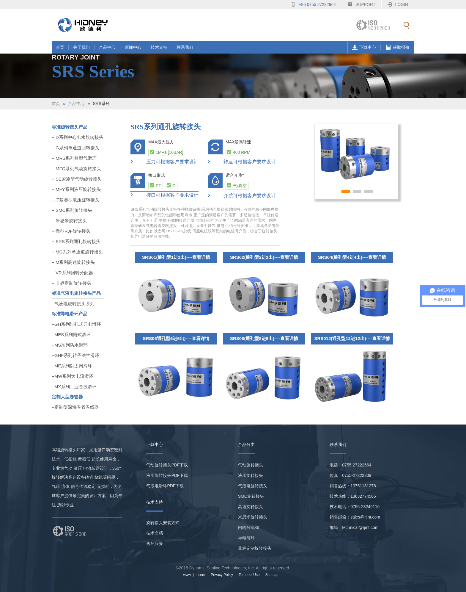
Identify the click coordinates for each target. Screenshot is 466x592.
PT (155, 185)
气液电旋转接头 (252, 485)
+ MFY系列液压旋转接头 (76, 189)
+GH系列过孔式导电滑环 (76, 324)
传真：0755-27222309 (350, 475)
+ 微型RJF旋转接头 (71, 231)
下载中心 (365, 47)
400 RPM (238, 152)
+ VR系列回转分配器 (72, 272)
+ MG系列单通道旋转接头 (77, 251)
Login (401, 4)
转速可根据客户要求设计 (241, 161)
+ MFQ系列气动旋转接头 (76, 168)
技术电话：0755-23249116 (355, 506)
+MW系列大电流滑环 (72, 376)
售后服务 (154, 543)
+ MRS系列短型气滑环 (74, 158)
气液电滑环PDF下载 (165, 485)
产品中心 (107, 47)
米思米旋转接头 (252, 517)
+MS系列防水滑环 (70, 344)
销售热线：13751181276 (353, 485)
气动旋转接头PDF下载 (167, 465)
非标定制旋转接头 (254, 548)
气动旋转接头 (250, 465)
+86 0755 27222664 (317, 4)
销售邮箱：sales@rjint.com (355, 517)
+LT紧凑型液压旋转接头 (75, 199)
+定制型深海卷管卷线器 (75, 407)
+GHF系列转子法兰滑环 (75, 355)
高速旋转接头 (250, 506)
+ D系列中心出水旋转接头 (77, 137)
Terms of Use (249, 575)
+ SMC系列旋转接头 (72, 210)
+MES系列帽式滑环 (71, 334)
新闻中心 (133, 47)
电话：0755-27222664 (350, 465)
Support (365, 4)
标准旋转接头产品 (69, 126)
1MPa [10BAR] (166, 152)
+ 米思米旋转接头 (69, 220)
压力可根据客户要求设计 (164, 161)
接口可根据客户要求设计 (164, 195)
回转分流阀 (248, 527)
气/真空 (237, 185)
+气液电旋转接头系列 (73, 303)
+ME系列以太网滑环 (72, 365)
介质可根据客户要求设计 (241, 195)
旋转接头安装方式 (163, 522)
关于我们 (81, 47)
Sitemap (271, 575)
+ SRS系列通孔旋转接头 (76, 241)
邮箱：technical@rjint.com (354, 527)
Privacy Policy (222, 575)
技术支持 (159, 47)
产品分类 (246, 444)
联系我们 (185, 47)
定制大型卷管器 (67, 396)
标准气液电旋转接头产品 (76, 293)
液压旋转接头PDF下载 (167, 475)
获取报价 (399, 47)
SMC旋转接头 (251, 496)
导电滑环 (246, 537)
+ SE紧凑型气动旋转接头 (77, 178)
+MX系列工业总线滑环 (74, 386)
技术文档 (154, 533)
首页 (60, 47)
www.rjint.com (194, 575)
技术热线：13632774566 (353, 496)
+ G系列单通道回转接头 (75, 147)
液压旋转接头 (250, 475)
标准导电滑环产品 (69, 313)
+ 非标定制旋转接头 (71, 283)
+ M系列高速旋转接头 (73, 262)
